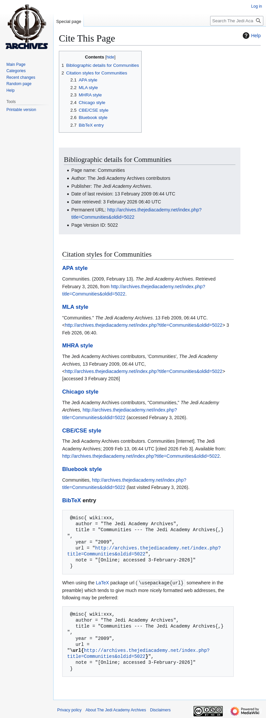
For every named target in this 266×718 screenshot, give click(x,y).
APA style (74, 268)
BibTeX (71, 500)
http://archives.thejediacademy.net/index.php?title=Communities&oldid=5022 (143, 325)
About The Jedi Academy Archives (115, 709)
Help (251, 35)
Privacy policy (69, 709)
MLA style (75, 307)
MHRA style (77, 345)
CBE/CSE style (81, 430)
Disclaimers (160, 709)
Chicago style (80, 392)
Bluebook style (82, 469)
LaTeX (102, 582)
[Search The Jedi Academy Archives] (236, 21)
